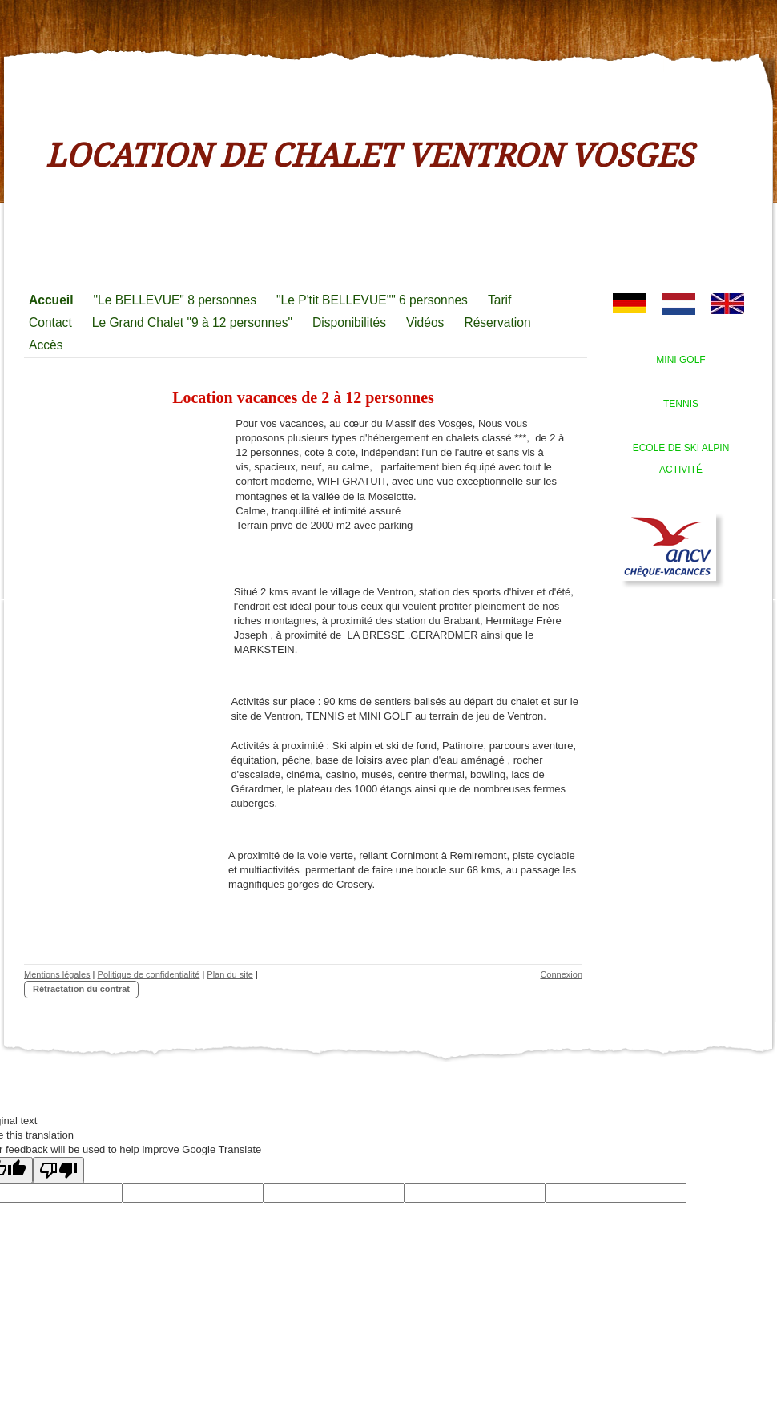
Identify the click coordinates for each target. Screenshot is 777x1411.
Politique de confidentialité (149, 974)
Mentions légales (57, 974)
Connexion (561, 974)
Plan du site (229, 974)
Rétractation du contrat (81, 989)
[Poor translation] (58, 1170)
